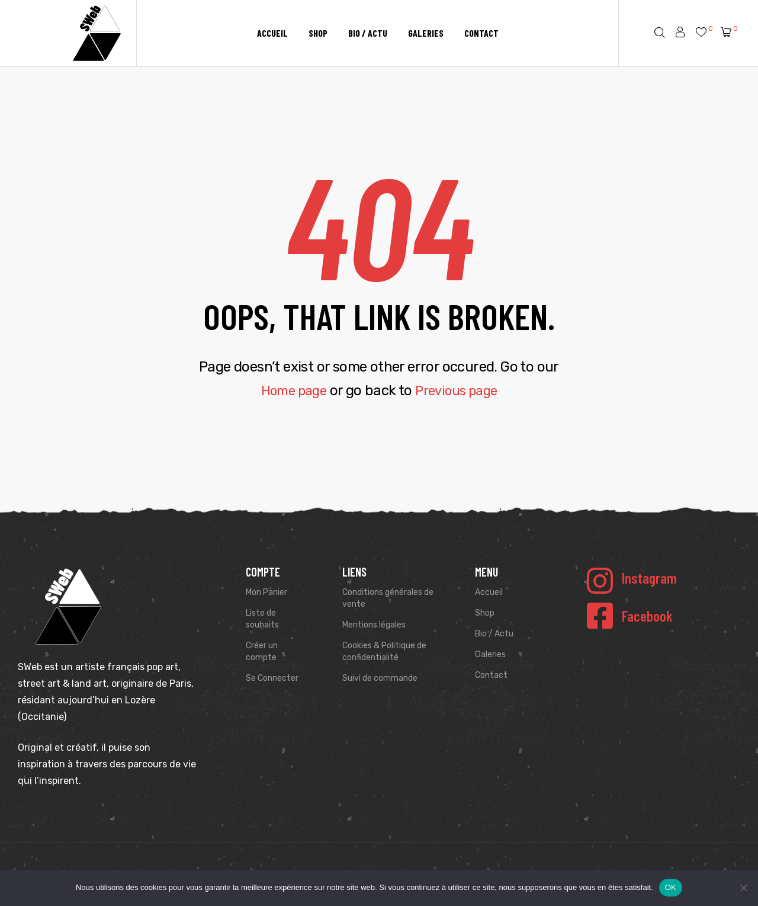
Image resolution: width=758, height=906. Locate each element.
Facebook (647, 616)
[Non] (743, 888)
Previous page (460, 390)
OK (670, 887)
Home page (289, 390)
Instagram (649, 578)
